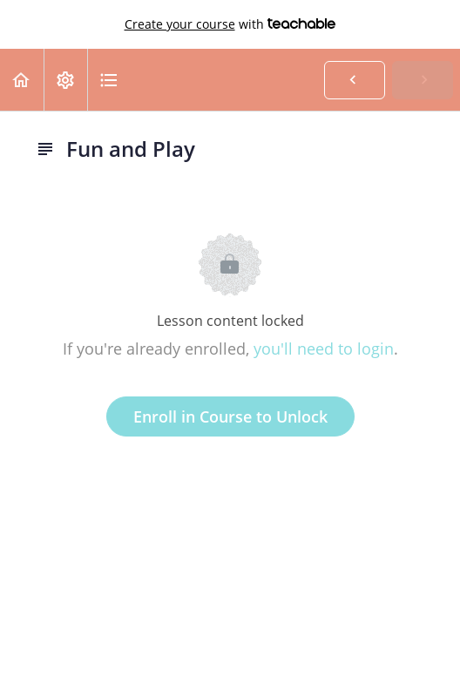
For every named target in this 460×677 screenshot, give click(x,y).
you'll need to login (324, 348)
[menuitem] (65, 80)
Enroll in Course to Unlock (230, 416)
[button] (22, 80)
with (230, 24)
